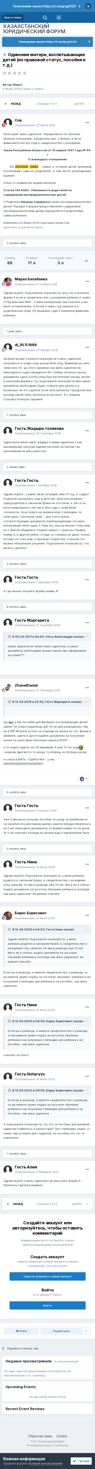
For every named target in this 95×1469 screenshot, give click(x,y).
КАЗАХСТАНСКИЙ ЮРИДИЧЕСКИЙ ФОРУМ (34, 29)
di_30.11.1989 (26, 345)
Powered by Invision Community (47, 1445)
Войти (47, 1305)
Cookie (62, 1436)
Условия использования (45, 1463)
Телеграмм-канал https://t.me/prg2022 (44, 6)
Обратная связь (40, 1436)
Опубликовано (35, 125)
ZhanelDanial (26, 685)
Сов (18, 120)
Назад (16, 103)
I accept (81, 1461)
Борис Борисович (30, 913)
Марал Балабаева (31, 279)
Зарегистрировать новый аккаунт (47, 1276)
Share (21, 1331)
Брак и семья (33, 88)
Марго (17, 84)
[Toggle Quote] (10, 636)
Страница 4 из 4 (47, 103)
